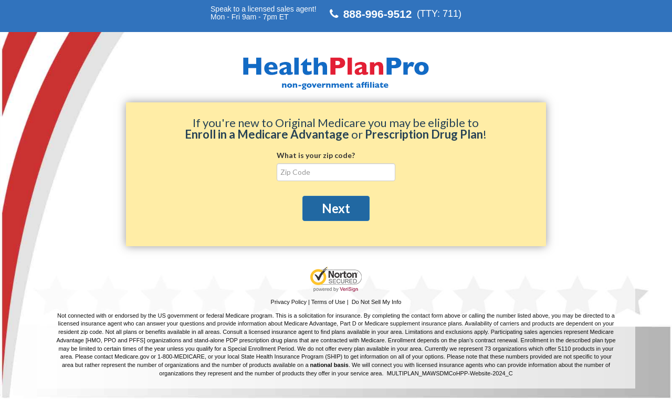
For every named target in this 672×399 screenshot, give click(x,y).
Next (336, 208)
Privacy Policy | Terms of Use (308, 302)
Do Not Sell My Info (377, 302)
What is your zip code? (316, 155)
